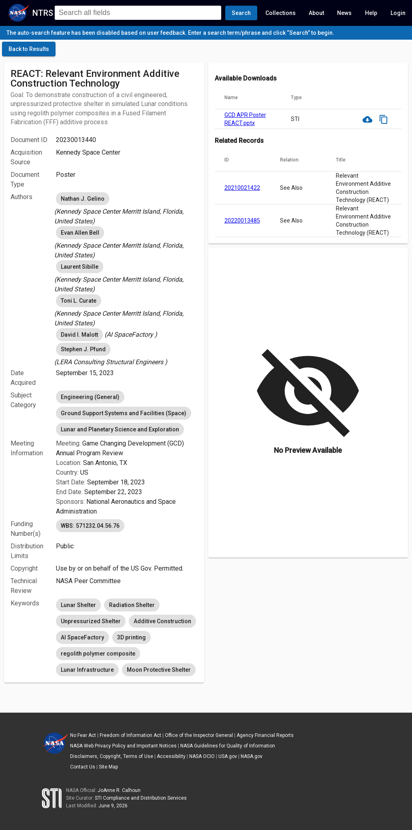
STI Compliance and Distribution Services (141, 798)
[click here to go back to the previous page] (29, 49)
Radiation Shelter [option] (132, 605)
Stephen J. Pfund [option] (83, 349)
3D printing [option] (131, 637)
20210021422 (242, 188)
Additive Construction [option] (162, 621)
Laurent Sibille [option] (79, 266)
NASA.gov (252, 756)
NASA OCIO (202, 756)
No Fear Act (83, 735)
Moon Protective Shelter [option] (159, 669)
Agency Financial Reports (265, 735)
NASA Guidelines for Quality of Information (227, 746)
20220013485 (242, 220)
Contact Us (82, 767)
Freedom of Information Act (130, 735)
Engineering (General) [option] (90, 397)
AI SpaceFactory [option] (82, 637)
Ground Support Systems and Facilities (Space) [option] (123, 413)
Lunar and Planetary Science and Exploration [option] (120, 429)
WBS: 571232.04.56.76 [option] (90, 525)
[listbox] (126, 208)
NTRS (42, 13)
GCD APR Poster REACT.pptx (245, 119)
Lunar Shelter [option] (78, 605)
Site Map (108, 767)
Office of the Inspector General (199, 735)
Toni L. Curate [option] (78, 300)
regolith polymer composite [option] (98, 653)
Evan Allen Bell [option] (80, 232)
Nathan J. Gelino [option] (82, 198)
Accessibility (171, 756)
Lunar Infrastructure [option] (87, 669)
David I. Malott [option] (79, 334)
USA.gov (227, 756)
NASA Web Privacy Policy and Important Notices (123, 746)
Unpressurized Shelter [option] (91, 621)
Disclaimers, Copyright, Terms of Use (111, 756)
